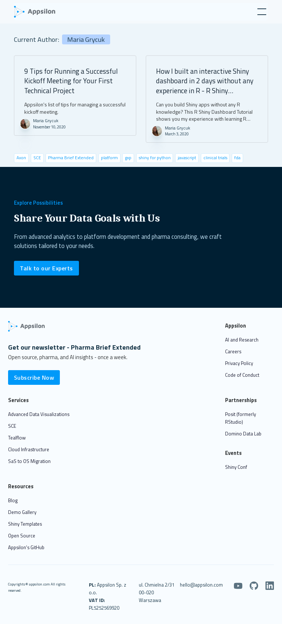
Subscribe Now (34, 377)
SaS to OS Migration (29, 461)
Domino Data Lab (243, 433)
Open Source (21, 535)
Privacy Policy (239, 363)
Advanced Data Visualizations (38, 414)
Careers (233, 351)
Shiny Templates (25, 524)
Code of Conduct (242, 375)
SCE (12, 426)
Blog (13, 500)
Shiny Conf (236, 467)
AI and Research (241, 339)
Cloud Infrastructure (28, 449)
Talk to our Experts (46, 268)
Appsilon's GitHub (26, 547)
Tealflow (17, 437)
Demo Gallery (22, 512)
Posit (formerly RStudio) (240, 418)
